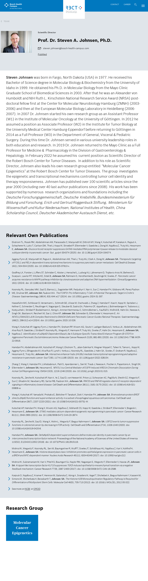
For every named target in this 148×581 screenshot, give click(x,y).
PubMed (42, 54)
